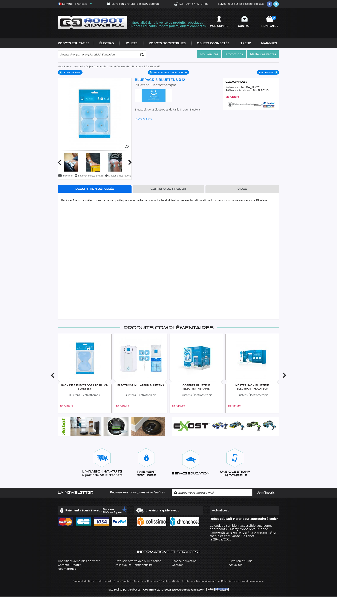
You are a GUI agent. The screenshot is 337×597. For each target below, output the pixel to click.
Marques (269, 43)
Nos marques (67, 569)
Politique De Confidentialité (134, 565)
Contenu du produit (168, 189)
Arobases (134, 589)
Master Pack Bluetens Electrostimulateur (252, 387)
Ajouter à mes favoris (119, 176)
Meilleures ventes (263, 54)
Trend (245, 43)
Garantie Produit (69, 565)
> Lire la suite (143, 118)
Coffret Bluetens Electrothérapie (196, 387)
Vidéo (242, 189)
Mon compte (219, 26)
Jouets (131, 43)
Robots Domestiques (167, 43)
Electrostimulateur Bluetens (140, 385)
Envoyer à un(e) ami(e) (90, 176)
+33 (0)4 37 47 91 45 (193, 3)
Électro (106, 43)
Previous (59, 162)
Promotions (234, 54)
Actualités (235, 565)
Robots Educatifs (73, 43)
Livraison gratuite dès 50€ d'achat (135, 3)
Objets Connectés (213, 43)
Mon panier (269, 22)
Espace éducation (184, 561)
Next (130, 162)
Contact (244, 26)
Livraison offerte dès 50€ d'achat (138, 561)
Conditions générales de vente (79, 561)
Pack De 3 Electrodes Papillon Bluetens (84, 387)
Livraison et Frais (240, 561)
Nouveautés (209, 54)
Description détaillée (94, 189)
